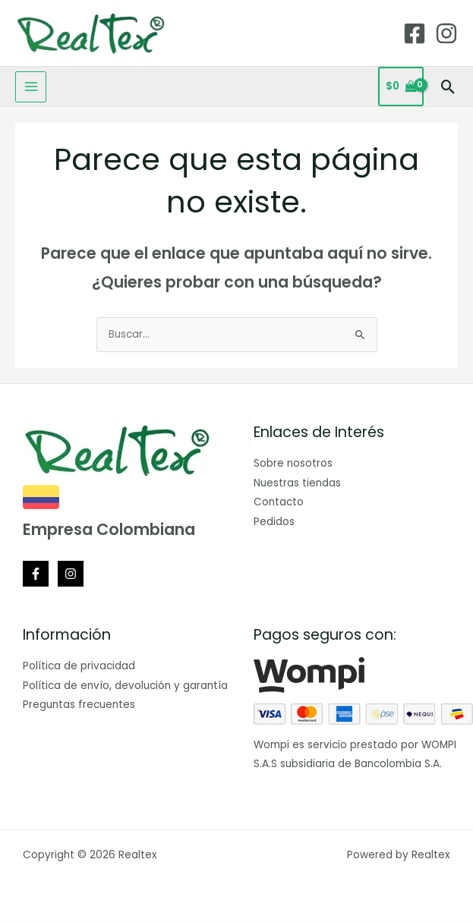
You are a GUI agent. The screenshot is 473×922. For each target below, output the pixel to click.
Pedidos (274, 521)
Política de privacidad (79, 666)
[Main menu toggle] (30, 86)
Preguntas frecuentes (79, 704)
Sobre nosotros (293, 463)
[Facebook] (414, 33)
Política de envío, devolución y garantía (125, 685)
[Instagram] (446, 33)
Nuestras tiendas (297, 483)
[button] (448, 86)
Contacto (279, 502)
